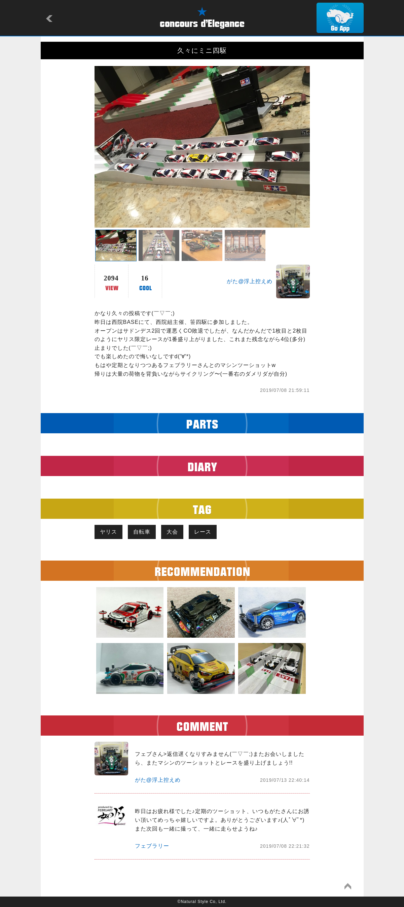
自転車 (141, 532)
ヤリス (108, 532)
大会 (172, 532)
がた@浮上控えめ (249, 281)
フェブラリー (152, 846)
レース (202, 532)
